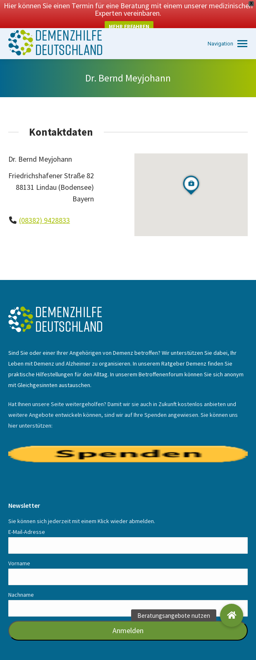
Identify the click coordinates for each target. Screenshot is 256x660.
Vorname (19, 551)
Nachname (21, 582)
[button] (231, 615)
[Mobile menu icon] (227, 31)
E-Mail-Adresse (26, 519)
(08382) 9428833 (44, 208)
